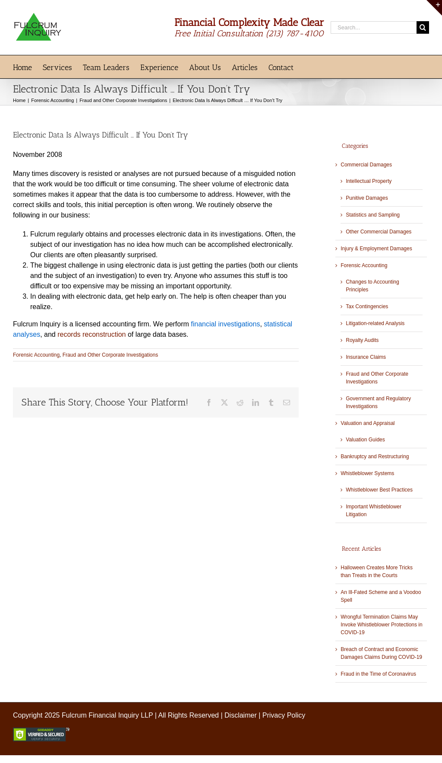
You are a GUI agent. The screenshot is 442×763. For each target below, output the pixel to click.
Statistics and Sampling (373, 215)
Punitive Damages (367, 198)
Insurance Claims (366, 357)
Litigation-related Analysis (375, 323)
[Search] (423, 27)
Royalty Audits (362, 340)
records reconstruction (91, 334)
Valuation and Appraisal (368, 423)
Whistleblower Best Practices (379, 490)
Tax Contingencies (367, 306)
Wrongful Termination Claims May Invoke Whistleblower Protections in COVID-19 (381, 624)
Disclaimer (240, 715)
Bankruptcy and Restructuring (375, 456)
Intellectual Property (368, 181)
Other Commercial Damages (378, 232)
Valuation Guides (365, 440)
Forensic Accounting (36, 355)
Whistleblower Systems (367, 473)
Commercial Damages (366, 165)
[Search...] (374, 27)
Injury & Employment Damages (376, 249)
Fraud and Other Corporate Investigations (110, 355)
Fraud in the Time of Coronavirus (378, 674)
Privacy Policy (284, 715)
